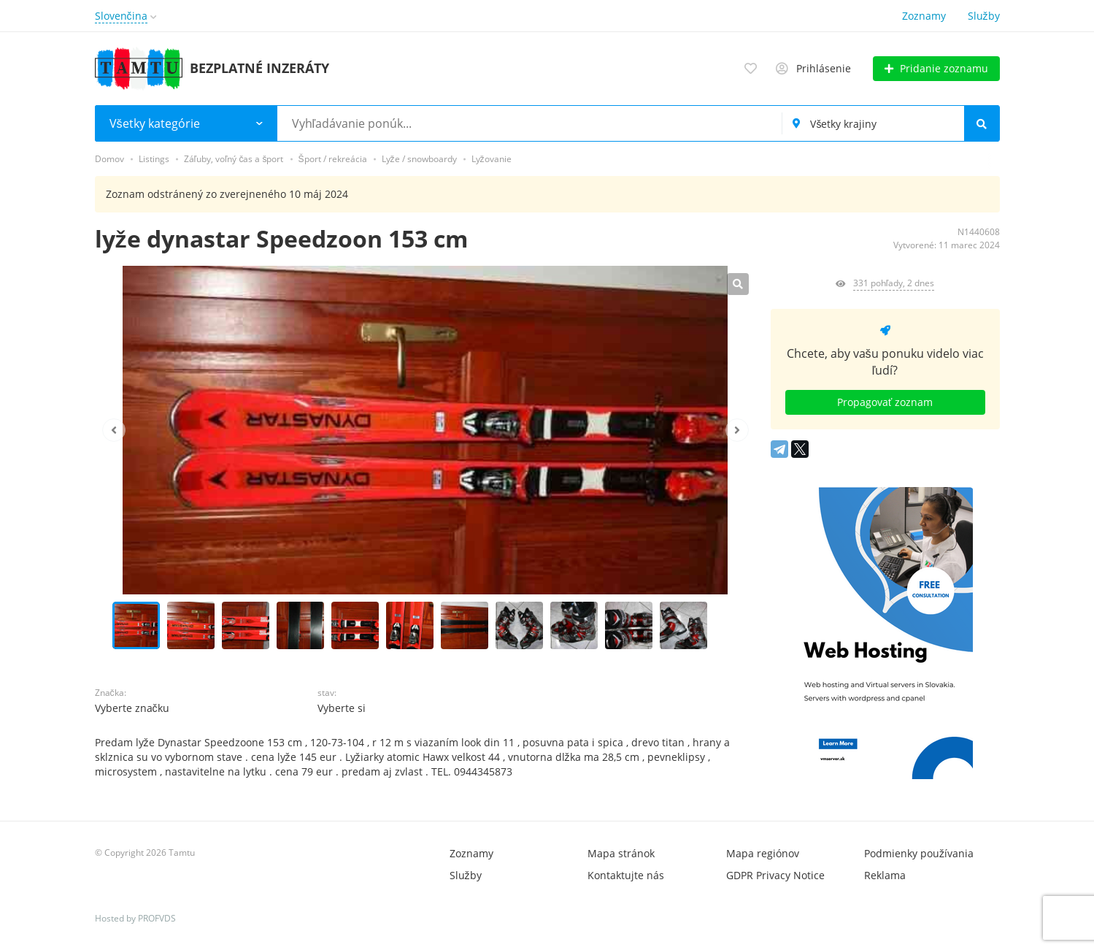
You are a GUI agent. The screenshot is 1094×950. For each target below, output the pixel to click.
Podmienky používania (919, 853)
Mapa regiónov (762, 853)
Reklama (885, 875)
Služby (984, 16)
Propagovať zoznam (885, 402)
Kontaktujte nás (626, 875)
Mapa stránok (621, 853)
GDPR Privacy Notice (775, 875)
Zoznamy (924, 16)
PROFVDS (157, 918)
